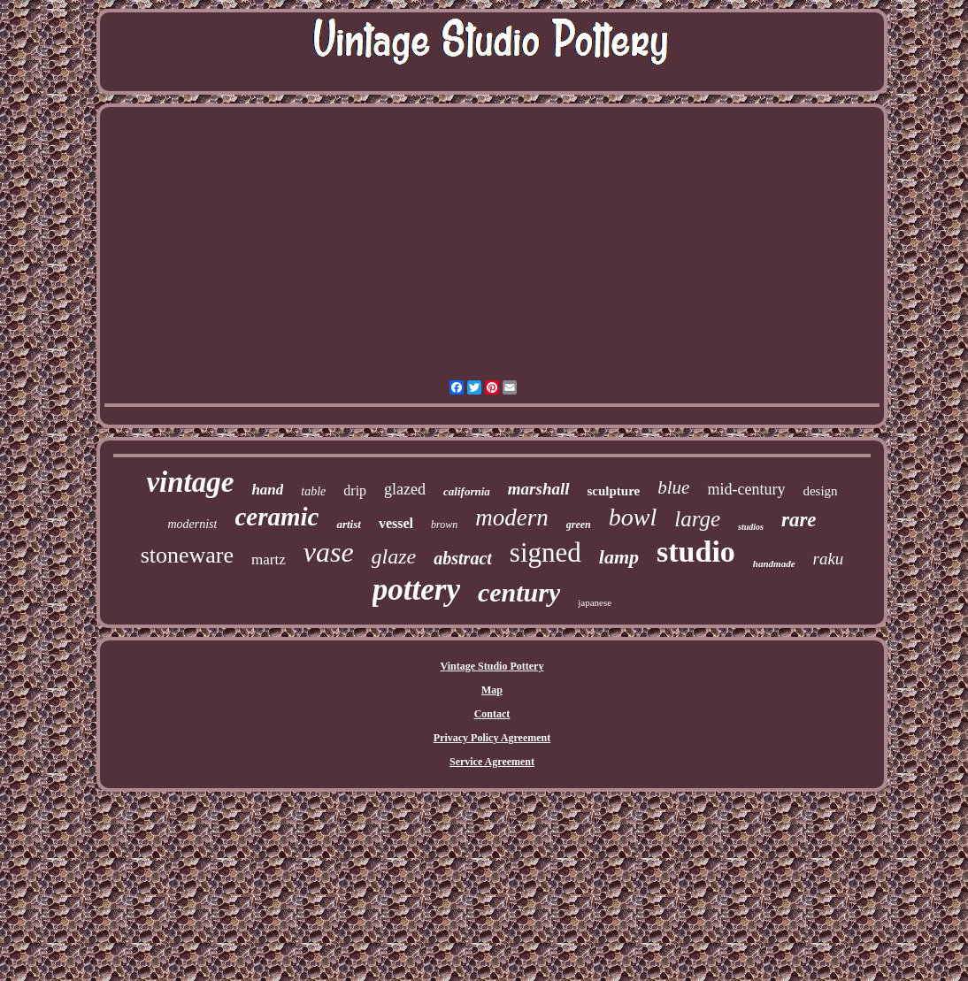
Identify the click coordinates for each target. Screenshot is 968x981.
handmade (774, 563)
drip (354, 490)
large (697, 519)
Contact (492, 714)
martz (268, 559)
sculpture (614, 491)
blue (673, 487)
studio (696, 551)
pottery (416, 589)
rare (799, 520)
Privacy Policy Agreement (492, 738)
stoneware (187, 555)
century (519, 592)
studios (751, 527)
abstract (463, 558)
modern (512, 517)
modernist (192, 524)
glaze (394, 556)
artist (348, 524)
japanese (594, 602)
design (820, 491)
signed (545, 552)
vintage (190, 482)
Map (492, 690)
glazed (405, 489)
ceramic (276, 516)
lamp (619, 557)
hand (267, 489)
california (466, 491)
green (578, 524)
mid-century (746, 489)
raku (828, 558)
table (313, 491)
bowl (633, 517)
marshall (539, 488)
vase (328, 552)
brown (444, 524)
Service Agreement (491, 761)
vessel (396, 523)
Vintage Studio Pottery (492, 666)
